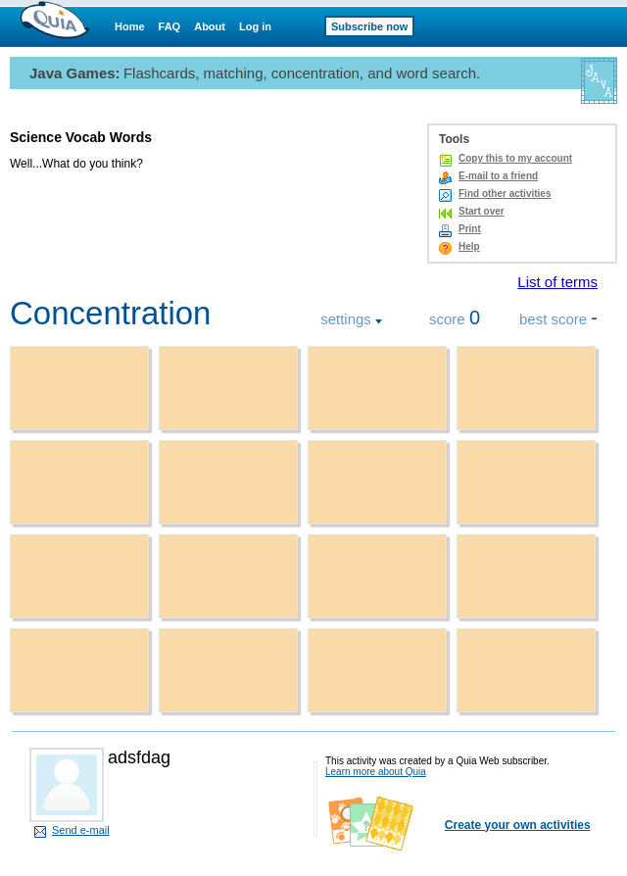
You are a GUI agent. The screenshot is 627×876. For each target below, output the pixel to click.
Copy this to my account (515, 158)
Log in (255, 26)
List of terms (557, 281)
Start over (481, 211)
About (209, 26)
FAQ (170, 26)
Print (469, 228)
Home (130, 26)
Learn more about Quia (375, 771)
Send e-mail (81, 830)
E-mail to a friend (498, 175)
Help (469, 246)
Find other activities (504, 193)
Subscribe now (369, 26)
